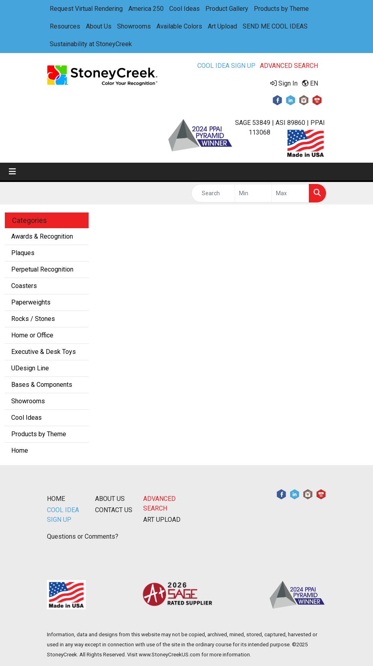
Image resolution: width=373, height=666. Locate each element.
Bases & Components (41, 384)
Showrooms (134, 26)
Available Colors (179, 26)
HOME (56, 499)
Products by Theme (281, 8)
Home (19, 450)
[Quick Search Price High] (290, 193)
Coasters (24, 286)
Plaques (22, 253)
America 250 (146, 8)
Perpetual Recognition (42, 269)
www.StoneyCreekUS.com (169, 655)
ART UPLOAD (161, 519)
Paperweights (31, 302)
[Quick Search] (213, 193)
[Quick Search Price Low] (253, 193)
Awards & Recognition (42, 236)
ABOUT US (110, 499)
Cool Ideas (184, 8)
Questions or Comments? (82, 536)
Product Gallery (226, 8)
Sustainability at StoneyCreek (91, 44)
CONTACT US (113, 510)
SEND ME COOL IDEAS (275, 26)
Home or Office (32, 335)
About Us (98, 26)
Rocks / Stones (33, 319)
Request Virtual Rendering (86, 8)
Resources (65, 26)
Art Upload (222, 26)
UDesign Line (30, 368)
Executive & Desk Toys (43, 351)
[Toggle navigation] (12, 171)
